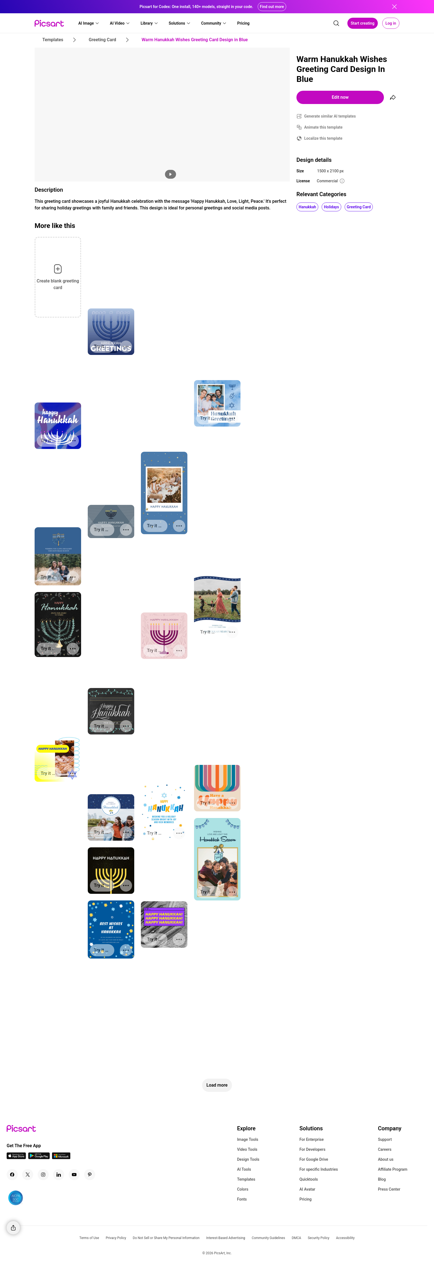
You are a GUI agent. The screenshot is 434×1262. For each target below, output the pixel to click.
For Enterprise (311, 1139)
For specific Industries (318, 1169)
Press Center (389, 1189)
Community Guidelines (268, 1238)
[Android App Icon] (39, 1157)
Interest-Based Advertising (225, 1238)
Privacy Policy (116, 1238)
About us (385, 1159)
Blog (382, 1179)
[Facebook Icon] (12, 1174)
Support (385, 1139)
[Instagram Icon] (43, 1174)
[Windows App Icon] (61, 1157)
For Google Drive (313, 1159)
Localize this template (323, 138)
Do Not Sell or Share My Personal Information (166, 1238)
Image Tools (247, 1139)
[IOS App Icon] (16, 1157)
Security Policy (318, 1238)
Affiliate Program (392, 1169)
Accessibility (345, 1238)
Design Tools (248, 1159)
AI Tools (244, 1169)
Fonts (242, 1199)
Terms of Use (89, 1238)
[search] (336, 23)
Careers (384, 1149)
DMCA (296, 1238)
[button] (89, 23)
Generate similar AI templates (330, 116)
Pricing (305, 1199)
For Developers (312, 1149)
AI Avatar (307, 1189)
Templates (246, 1179)
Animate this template (323, 127)
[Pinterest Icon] (89, 1174)
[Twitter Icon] (27, 1174)
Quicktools (308, 1179)
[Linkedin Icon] (58, 1174)
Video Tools (247, 1149)
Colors (242, 1189)
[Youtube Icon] (74, 1174)
